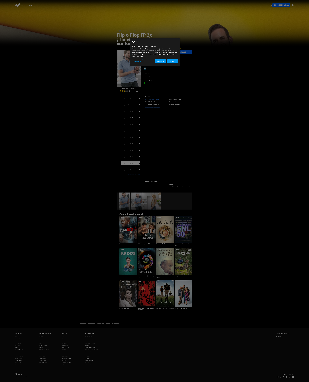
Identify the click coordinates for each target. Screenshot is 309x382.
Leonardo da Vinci (161, 244)
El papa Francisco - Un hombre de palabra (164, 276)
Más (186, 5)
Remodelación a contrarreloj (152, 104)
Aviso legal (151, 377)
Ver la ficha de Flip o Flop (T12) (152, 107)
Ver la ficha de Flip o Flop (134, 174)
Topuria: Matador (65, 356)
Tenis (89, 5)
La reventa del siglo (174, 101)
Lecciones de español (174, 104)
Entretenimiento (18, 367)
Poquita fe (41, 351)
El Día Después (65, 345)
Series (31, 5)
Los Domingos (41, 336)
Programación (65, 367)
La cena (40, 338)
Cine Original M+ (18, 338)
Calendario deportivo (56, 5)
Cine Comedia (18, 343)
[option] (125, 201)
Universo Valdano (65, 347)
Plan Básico (87, 354)
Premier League (65, 343)
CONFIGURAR (137, 61)
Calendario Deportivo (66, 362)
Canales (149, 5)
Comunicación (88, 367)
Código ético (87, 345)
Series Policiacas (18, 358)
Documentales (98, 5)
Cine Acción (17, 345)
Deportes (124, 5)
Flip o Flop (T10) (128, 170)
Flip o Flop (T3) (128, 111)
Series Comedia (18, 360)
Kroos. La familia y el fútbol (126, 276)
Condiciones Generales (90, 343)
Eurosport (64, 360)
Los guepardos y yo (180, 276)
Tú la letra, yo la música (144, 244)
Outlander (41, 347)
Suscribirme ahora (281, 5)
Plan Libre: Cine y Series (90, 351)
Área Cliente (87, 341)
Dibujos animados (42, 360)
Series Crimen (18, 362)
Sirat (40, 343)
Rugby (116, 5)
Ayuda (278, 336)
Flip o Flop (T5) (128, 124)
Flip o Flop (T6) (128, 137)
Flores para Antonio (43, 345)
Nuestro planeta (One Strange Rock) (146, 276)
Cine (37, 5)
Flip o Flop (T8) (128, 144)
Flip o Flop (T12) (128, 163)
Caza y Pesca (41, 364)
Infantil (108, 5)
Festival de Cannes (42, 356)
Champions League (66, 338)
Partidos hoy (64, 364)
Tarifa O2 (87, 362)
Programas (133, 5)
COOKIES (167, 377)
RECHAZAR (160, 61)
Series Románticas (19, 356)
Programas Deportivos (43, 362)
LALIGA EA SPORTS (65, 341)
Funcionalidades (160, 5)
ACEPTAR (172, 61)
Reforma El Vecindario (181, 308)
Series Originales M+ (19, 354)
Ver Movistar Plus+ (89, 336)
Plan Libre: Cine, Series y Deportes (92, 349)
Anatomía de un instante (44, 349)
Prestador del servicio (140, 377)
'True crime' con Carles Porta (45, 354)
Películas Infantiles (19, 349)
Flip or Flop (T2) (128, 105)
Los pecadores (42, 341)
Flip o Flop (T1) (127, 98)
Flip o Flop (126, 131)
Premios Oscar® (42, 358)
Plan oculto (122, 244)
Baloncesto (81, 5)
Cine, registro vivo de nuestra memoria (146, 309)
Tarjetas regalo (88, 364)
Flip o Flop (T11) (128, 157)
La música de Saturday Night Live (183, 244)
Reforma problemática (175, 99)
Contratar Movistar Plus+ (90, 347)
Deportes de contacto (66, 358)
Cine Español (18, 341)
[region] (155, 52)
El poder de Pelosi (124, 308)
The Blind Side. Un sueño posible (165, 308)
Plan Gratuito (70, 5)
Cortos (142, 5)
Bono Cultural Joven (175, 5)
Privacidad (159, 377)
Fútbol (44, 5)
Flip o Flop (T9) (128, 150)
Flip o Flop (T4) (128, 118)
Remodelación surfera (150, 101)
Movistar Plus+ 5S (42, 367)
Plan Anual (87, 358)
